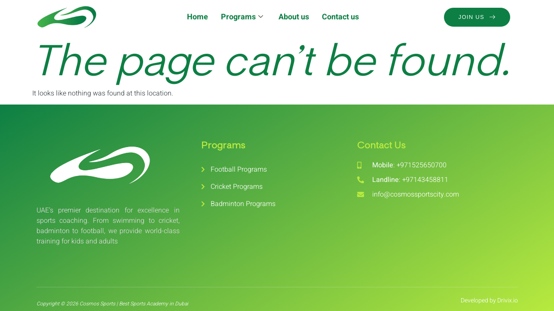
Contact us (340, 17)
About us (294, 17)
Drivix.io (507, 300)
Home (197, 17)
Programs (242, 17)
